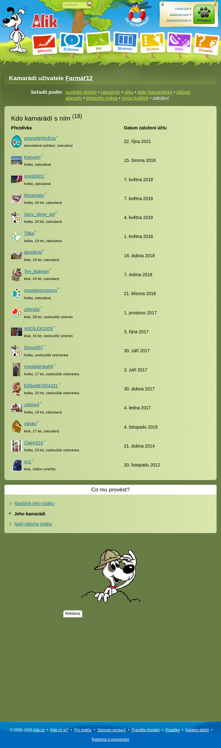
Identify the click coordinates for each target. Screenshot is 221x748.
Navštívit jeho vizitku (34, 503)
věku (129, 92)
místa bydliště (134, 98)
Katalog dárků (197, 730)
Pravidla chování (145, 730)
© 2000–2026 (27, 730)
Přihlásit (204, 20)
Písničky (173, 730)
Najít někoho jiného (33, 523)
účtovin (183, 92)
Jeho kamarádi (29, 513)
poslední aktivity (81, 92)
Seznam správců (111, 730)
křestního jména (102, 98)
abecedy (74, 98)
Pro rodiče (83, 730)
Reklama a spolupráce (110, 739)
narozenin (110, 92)
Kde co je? (59, 730)
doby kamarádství (154, 92)
